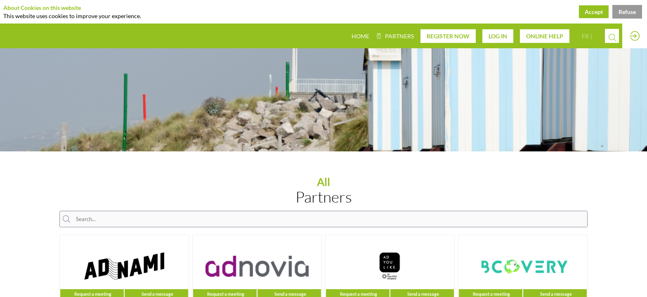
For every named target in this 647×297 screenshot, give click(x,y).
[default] (360, 36)
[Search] (612, 37)
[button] (448, 36)
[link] (395, 36)
